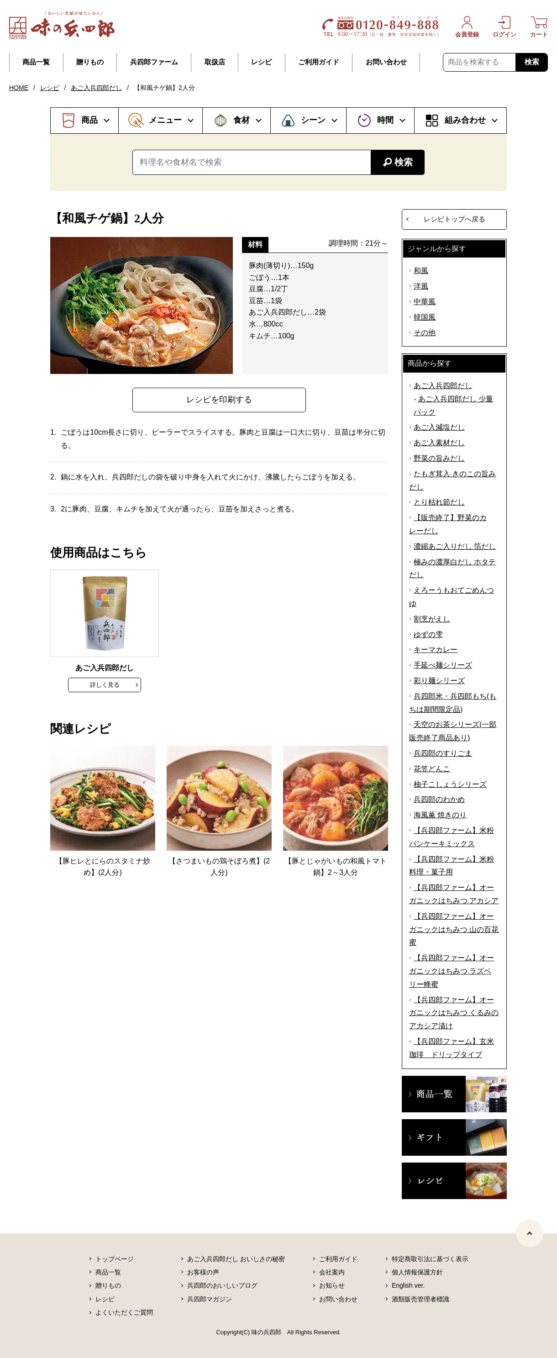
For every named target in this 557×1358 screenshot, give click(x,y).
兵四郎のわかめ (439, 799)
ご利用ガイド (318, 62)
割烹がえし (432, 619)
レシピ (261, 62)
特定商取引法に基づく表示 (430, 1259)
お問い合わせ (386, 62)
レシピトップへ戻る (454, 219)
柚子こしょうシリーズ (450, 784)
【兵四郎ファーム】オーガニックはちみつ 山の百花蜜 (454, 929)
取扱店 (215, 62)
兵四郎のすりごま (443, 753)
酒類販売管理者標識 (420, 1299)
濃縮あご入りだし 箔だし (455, 546)
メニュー (165, 120)
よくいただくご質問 (124, 1312)
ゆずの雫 (428, 634)
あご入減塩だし (439, 427)
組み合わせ (465, 120)
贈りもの (90, 62)
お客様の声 (203, 1272)
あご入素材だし (439, 443)
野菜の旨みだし (439, 458)
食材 (241, 120)
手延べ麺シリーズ (443, 665)
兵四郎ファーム (154, 62)
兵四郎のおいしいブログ (222, 1285)
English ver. (408, 1285)
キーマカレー (435, 649)
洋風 (421, 286)
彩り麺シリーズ (439, 680)
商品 (89, 120)
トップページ (114, 1259)
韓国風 (425, 317)
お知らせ (332, 1285)
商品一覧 (36, 62)
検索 (532, 62)
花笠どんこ (432, 769)
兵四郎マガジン (209, 1299)
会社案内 (332, 1272)
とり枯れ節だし (439, 502)
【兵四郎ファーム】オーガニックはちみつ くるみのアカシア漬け (454, 1013)
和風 (421, 270)
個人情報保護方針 (417, 1272)
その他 (425, 333)
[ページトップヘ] (529, 1233)
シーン (313, 120)
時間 (385, 120)
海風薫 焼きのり (440, 815)
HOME (18, 87)
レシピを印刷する (219, 399)
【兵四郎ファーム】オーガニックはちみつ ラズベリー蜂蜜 (451, 971)
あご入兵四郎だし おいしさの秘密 (236, 1259)
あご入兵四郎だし (96, 87)
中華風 (425, 301)
